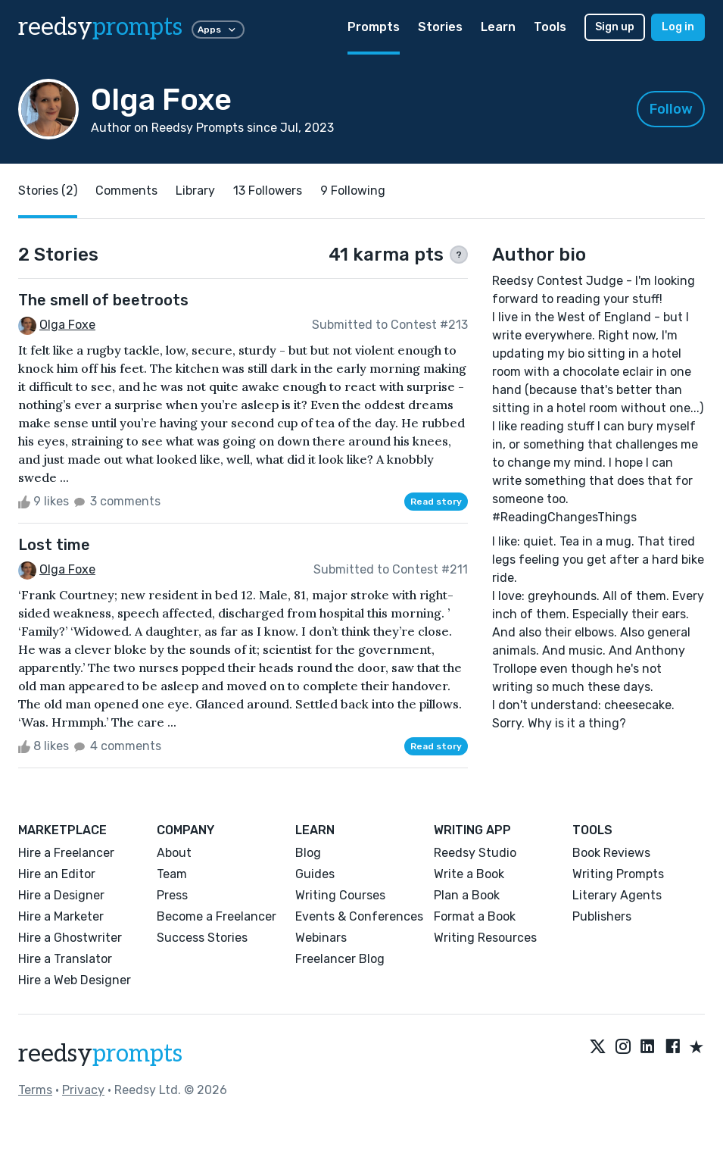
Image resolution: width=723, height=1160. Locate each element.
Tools (550, 27)
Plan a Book (467, 895)
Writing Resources (485, 937)
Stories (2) (47, 190)
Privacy (83, 1090)
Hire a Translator (65, 959)
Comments (126, 190)
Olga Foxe (67, 324)
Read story (436, 501)
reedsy (100, 1054)
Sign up (614, 26)
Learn (498, 27)
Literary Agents (617, 895)
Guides (315, 874)
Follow (671, 109)
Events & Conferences (359, 916)
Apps (218, 29)
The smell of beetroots (103, 300)
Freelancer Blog (340, 959)
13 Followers (267, 190)
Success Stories (202, 937)
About (174, 853)
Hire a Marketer (61, 916)
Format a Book (475, 916)
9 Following (352, 190)
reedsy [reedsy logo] (100, 27)
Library (195, 190)
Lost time (54, 545)
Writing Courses (340, 895)
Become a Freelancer (216, 916)
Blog (308, 853)
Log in (678, 26)
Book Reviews (611, 853)
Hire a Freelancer (66, 853)
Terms (35, 1090)
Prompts (373, 27)
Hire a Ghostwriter (70, 937)
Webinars (321, 937)
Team (172, 874)
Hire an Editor (56, 874)
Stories (440, 27)
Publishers (601, 916)
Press (172, 895)
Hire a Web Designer (74, 980)
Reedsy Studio (475, 853)
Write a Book (469, 874)
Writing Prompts (618, 874)
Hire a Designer (61, 895)
